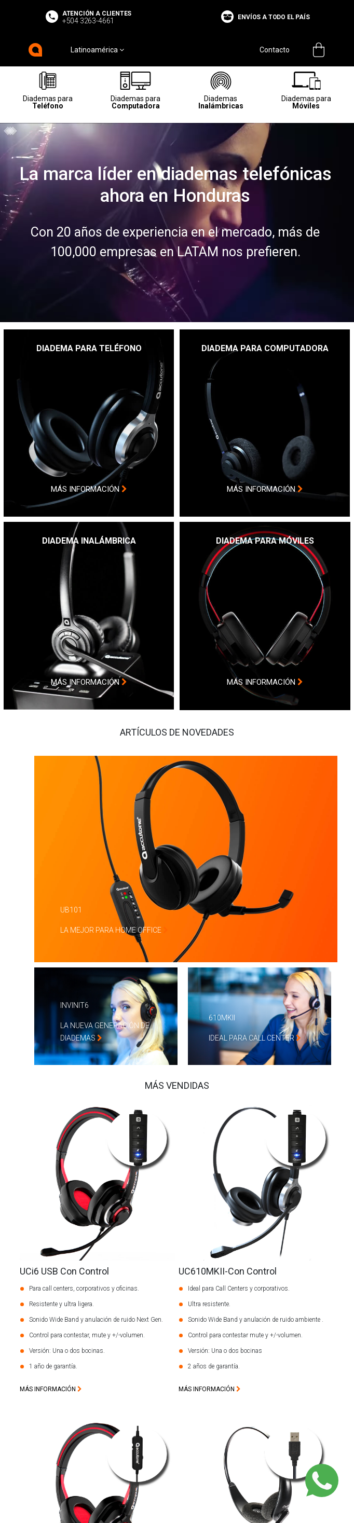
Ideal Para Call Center (255, 1038)
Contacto (275, 50)
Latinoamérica (97, 50)
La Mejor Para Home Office (114, 930)
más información (89, 489)
